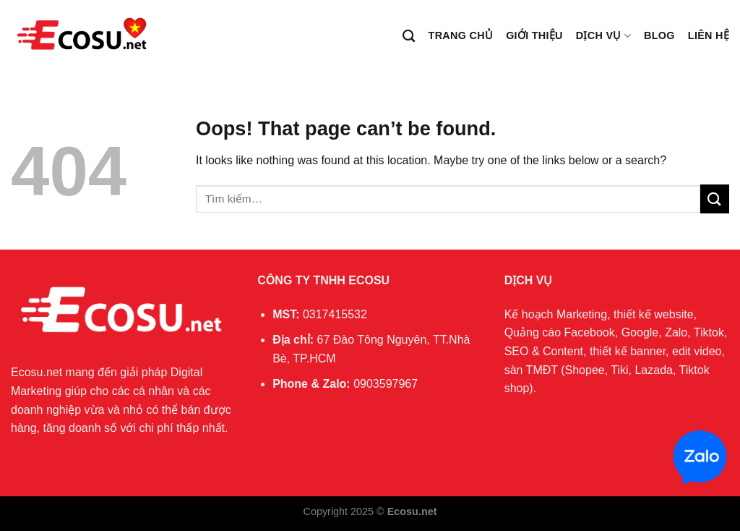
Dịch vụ (603, 36)
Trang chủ (461, 35)
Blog (659, 35)
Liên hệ (708, 35)
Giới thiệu (534, 35)
